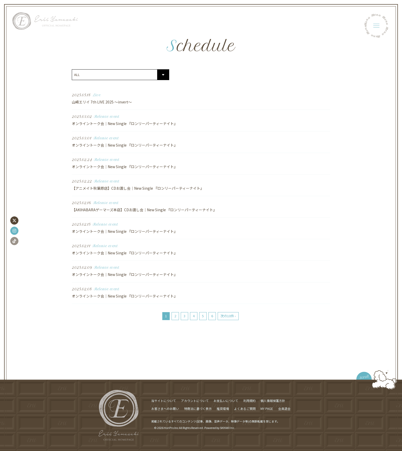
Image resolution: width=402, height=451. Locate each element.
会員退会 (284, 408)
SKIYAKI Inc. (227, 428)
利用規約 (249, 400)
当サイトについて (163, 400)
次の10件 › (228, 315)
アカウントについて (195, 400)
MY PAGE (266, 408)
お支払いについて (226, 400)
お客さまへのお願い (165, 408)
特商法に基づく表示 (198, 408)
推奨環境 (223, 408)
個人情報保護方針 (272, 400)
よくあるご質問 (245, 408)
